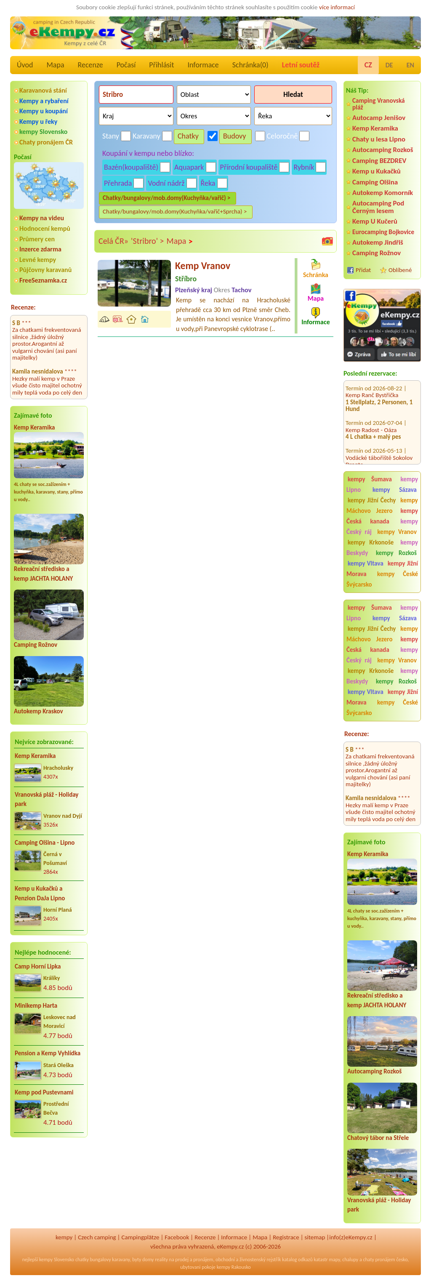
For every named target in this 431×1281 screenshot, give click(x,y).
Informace (202, 64)
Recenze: (23, 307)
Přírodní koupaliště (249, 167)
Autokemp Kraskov (38, 711)
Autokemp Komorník (382, 192)
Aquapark (189, 167)
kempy (64, 1237)
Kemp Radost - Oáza (371, 411)
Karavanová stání (43, 90)
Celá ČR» (113, 241)
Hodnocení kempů (44, 228)
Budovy (234, 136)
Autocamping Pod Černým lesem (378, 207)
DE (389, 65)
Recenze (90, 64)
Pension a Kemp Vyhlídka (47, 1053)
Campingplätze (141, 1237)
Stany (110, 136)
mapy (334, 1259)
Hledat (293, 94)
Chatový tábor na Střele (378, 1138)
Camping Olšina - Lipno (44, 842)
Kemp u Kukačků (376, 171)
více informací (337, 7)
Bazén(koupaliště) (131, 167)
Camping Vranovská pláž (378, 103)
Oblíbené (400, 270)
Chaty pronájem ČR (46, 142)
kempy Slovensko (43, 132)
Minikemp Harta (36, 1005)
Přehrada (118, 183)
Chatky (188, 136)
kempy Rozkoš (396, 553)
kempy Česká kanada (382, 516)
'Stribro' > (147, 241)
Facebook (177, 1237)
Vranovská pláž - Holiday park (46, 799)
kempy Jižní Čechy (372, 500)
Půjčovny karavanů (45, 270)
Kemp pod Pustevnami (44, 1092)
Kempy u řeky (38, 121)
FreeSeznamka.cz (43, 280)
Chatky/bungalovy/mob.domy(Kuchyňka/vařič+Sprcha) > (175, 211)
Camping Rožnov (35, 645)
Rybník (303, 167)
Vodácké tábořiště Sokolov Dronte (379, 442)
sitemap (315, 1237)
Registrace (286, 1237)
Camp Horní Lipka (38, 966)
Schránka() (250, 64)
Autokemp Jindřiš (377, 242)
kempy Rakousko (234, 1267)
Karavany (146, 136)
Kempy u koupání (43, 111)
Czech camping (97, 1237)
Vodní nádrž (166, 183)
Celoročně (282, 136)
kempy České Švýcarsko (382, 579)
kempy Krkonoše (371, 542)
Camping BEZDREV (379, 160)
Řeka (208, 183)
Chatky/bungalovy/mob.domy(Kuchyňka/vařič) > (167, 198)
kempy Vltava (365, 563)
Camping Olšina (375, 182)
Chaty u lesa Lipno (378, 139)
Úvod (25, 64)
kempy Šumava (370, 479)
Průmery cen (37, 239)
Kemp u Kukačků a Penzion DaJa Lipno (40, 893)
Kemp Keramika (34, 427)
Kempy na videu (41, 218)
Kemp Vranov (202, 265)
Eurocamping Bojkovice (383, 232)
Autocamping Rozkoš (382, 149)
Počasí (126, 64)
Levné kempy (37, 260)
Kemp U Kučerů (374, 221)
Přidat (363, 270)
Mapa (55, 64)
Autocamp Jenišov (378, 117)
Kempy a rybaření (44, 101)
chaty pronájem (379, 1259)
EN (410, 65)
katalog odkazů (297, 1259)
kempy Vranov (397, 532)
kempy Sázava (394, 490)
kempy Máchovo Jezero (382, 505)
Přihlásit (161, 64)
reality (161, 1259)
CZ (368, 64)
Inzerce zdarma (40, 249)
